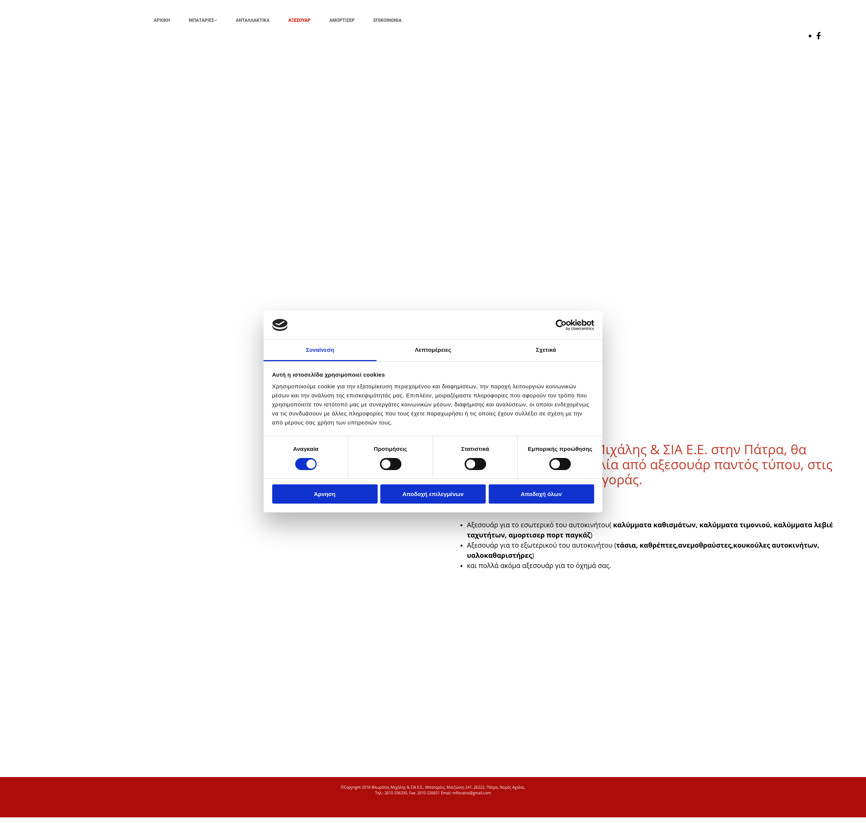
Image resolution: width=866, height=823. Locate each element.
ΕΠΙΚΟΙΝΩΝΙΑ (388, 20)
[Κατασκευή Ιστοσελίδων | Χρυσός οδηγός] (12, 806)
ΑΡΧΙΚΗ (162, 20)
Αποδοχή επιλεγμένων (433, 494)
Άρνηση (324, 494)
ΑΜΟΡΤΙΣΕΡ (342, 20)
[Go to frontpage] (37, 28)
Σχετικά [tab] (546, 350)
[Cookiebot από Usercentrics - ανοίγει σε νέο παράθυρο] (561, 325)
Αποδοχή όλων (541, 494)
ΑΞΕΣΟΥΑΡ (299, 20)
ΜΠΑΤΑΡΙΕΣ (201, 20)
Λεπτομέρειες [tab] (433, 350)
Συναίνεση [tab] (320, 350)
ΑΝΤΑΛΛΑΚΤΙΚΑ (253, 20)
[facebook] (818, 36)
